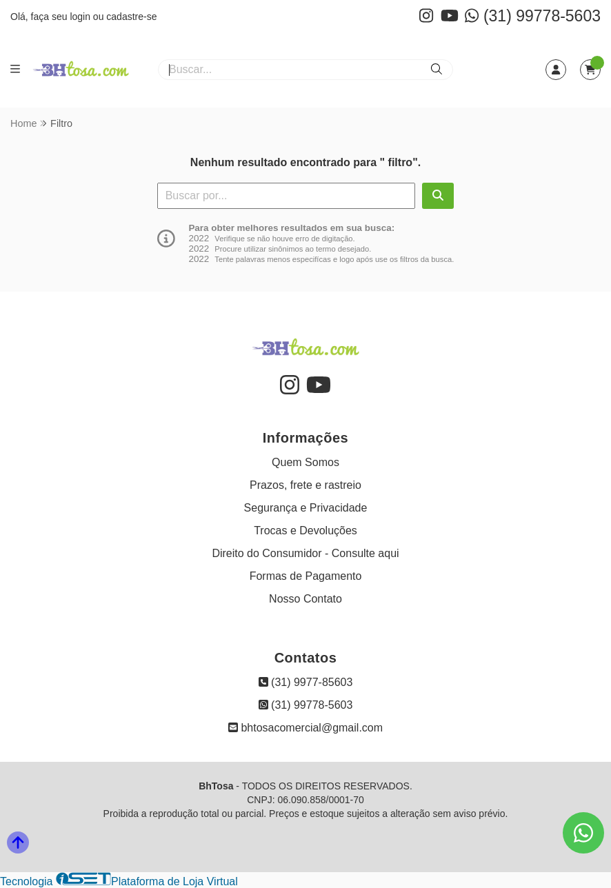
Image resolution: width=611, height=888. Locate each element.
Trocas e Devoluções (305, 530)
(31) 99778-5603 (533, 16)
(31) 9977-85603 (306, 682)
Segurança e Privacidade (306, 508)
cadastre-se (131, 16)
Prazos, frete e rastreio (305, 485)
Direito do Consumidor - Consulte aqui (305, 553)
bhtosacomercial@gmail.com (305, 728)
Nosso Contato (305, 599)
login (81, 16)
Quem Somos (305, 462)
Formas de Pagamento (306, 576)
